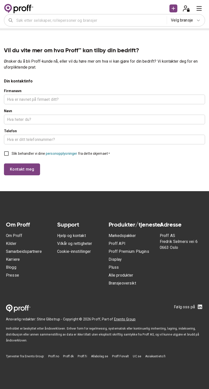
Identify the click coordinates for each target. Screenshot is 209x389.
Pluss (114, 267)
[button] (173, 8)
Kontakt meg (22, 169)
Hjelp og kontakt (71, 235)
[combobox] (90, 20)
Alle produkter (121, 275)
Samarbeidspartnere (24, 251)
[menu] (199, 8)
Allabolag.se (99, 356)
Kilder (11, 243)
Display (115, 259)
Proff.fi (82, 356)
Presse (12, 275)
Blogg (11, 267)
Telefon (10, 131)
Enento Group (125, 319)
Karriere (13, 259)
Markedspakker (122, 235)
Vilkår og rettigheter (74, 243)
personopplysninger (61, 154)
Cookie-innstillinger (74, 251)
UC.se (137, 356)
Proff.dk (68, 356)
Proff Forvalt (120, 356)
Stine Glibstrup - (50, 319)
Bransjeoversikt (122, 283)
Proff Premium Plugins (129, 251)
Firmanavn (13, 91)
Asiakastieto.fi (155, 356)
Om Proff (14, 235)
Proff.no (53, 356)
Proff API (117, 243)
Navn (8, 111)
